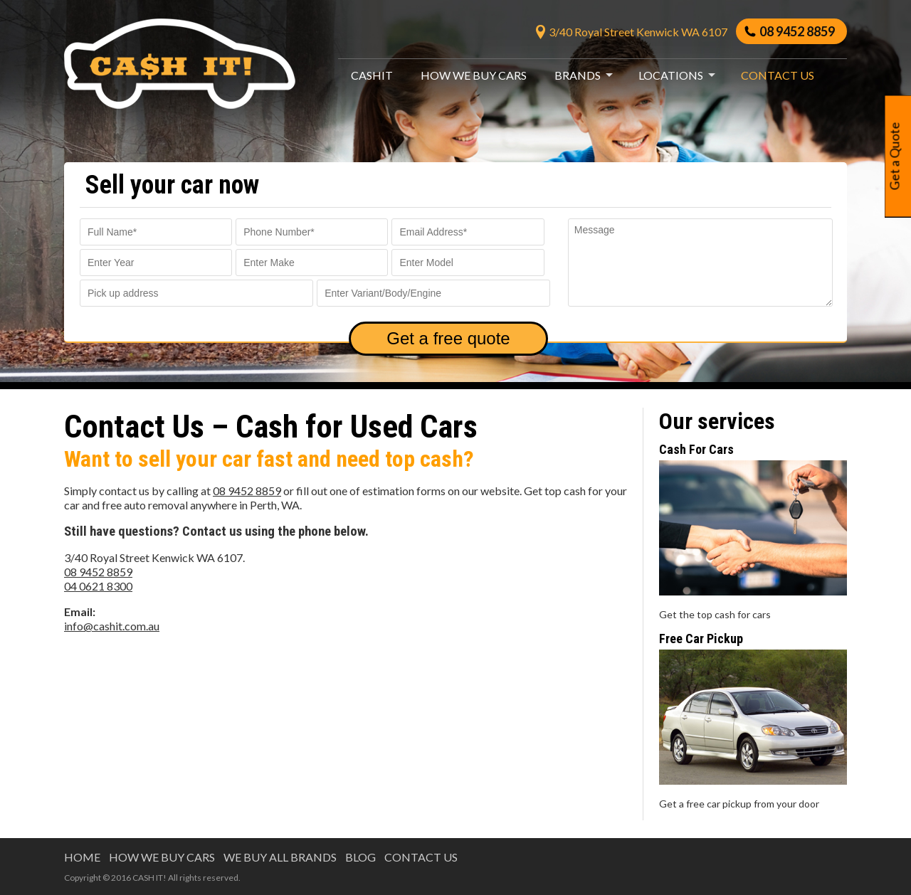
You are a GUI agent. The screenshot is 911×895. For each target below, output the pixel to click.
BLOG (360, 857)
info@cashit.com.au (111, 625)
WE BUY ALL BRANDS (280, 857)
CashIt (372, 75)
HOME (82, 857)
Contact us (777, 75)
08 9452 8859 (795, 31)
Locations (670, 75)
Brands (577, 75)
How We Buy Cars (474, 75)
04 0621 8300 (98, 586)
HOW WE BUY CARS (162, 857)
